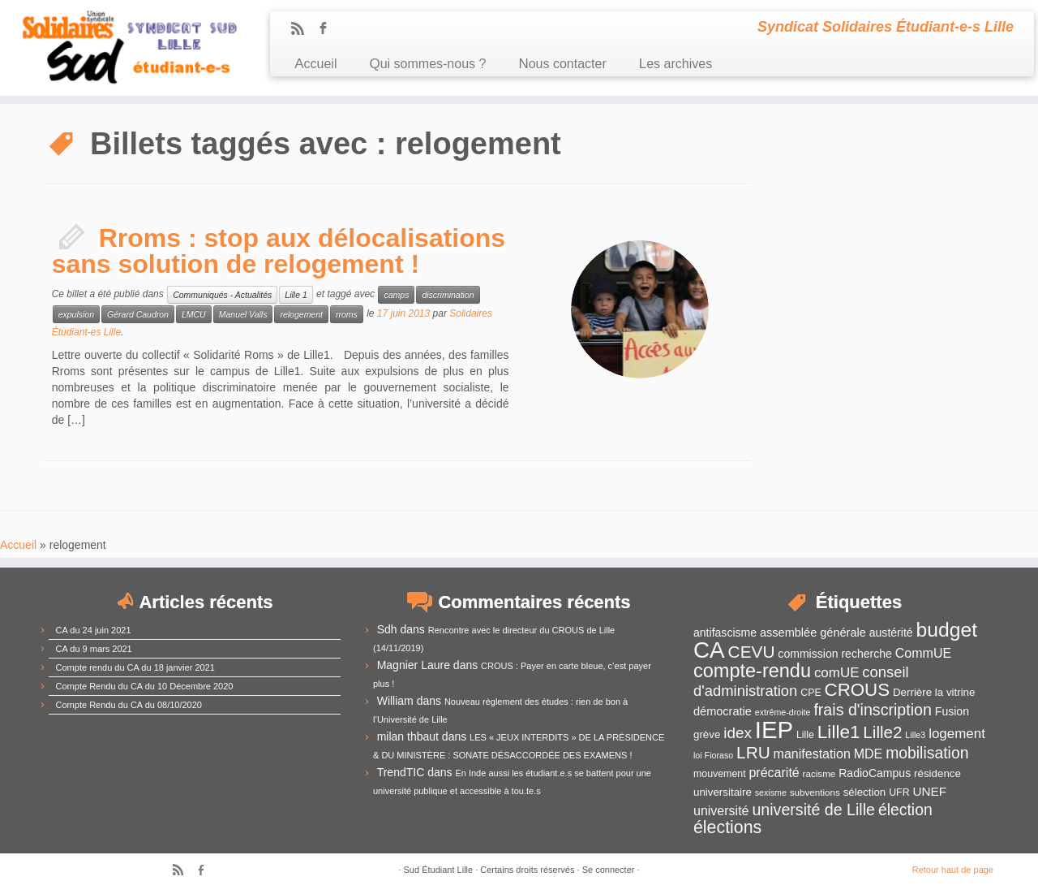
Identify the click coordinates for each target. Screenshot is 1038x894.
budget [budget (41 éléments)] (947, 630)
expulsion (76, 314)
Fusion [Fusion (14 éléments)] (952, 711)
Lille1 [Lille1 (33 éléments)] (838, 732)
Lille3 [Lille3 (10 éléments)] (915, 735)
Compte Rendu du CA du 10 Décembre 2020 (145, 686)
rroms (347, 314)
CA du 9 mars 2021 (94, 649)
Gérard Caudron (138, 314)
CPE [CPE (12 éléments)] (810, 692)
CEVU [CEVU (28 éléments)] (751, 651)
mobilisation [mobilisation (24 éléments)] (927, 753)
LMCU (194, 314)
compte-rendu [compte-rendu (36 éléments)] (752, 670)
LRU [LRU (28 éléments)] (753, 752)
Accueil (315, 63)
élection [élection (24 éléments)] (905, 809)
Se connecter (608, 870)
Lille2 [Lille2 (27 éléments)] (882, 732)
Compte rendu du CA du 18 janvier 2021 (135, 667)
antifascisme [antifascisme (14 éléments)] (725, 632)
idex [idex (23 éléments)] (737, 732)
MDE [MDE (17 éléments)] (868, 754)
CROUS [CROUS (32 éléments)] (857, 690)
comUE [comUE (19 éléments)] (837, 672)
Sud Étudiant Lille (439, 870)
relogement (301, 314)
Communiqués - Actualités (222, 295)
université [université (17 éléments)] (720, 811)
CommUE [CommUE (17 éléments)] (923, 653)
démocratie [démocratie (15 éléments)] (722, 711)
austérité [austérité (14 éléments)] (891, 632)
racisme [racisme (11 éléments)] (819, 773)
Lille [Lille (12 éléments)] (805, 735)
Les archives (675, 63)
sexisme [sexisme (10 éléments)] (771, 792)
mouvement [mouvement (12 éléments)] (719, 774)
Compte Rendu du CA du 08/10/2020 (129, 705)
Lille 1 (296, 295)
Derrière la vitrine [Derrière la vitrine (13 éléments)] (934, 692)
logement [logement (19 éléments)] (957, 733)
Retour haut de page (952, 870)
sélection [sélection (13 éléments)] (864, 792)
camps (396, 295)
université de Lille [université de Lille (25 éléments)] (813, 809)
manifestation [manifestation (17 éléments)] (812, 754)
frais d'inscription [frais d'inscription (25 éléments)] (872, 710)
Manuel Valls (243, 314)
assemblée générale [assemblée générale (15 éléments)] (813, 632)
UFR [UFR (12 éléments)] (899, 792)
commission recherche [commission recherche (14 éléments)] (835, 653)
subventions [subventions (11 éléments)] (815, 792)
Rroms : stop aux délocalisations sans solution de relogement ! (278, 251)
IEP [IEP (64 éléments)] (774, 729)
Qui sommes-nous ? (427, 63)
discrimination (448, 295)
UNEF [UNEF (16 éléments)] (929, 791)
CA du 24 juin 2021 (93, 630)
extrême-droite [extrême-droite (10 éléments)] (783, 712)
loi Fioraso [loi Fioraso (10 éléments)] (713, 755)
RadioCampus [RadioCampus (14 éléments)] (875, 773)
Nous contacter (562, 63)
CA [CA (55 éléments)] (709, 650)
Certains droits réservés (527, 870)
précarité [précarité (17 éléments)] (773, 773)
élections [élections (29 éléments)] (727, 827)
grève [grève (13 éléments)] (706, 734)
